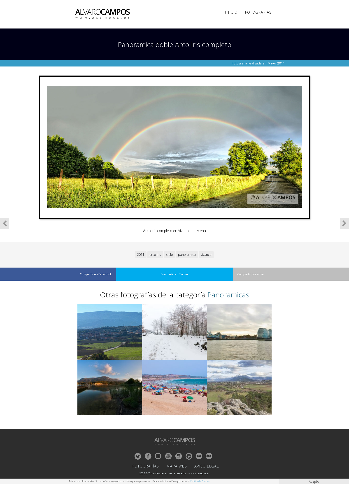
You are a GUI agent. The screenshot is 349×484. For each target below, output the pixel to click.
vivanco (206, 254)
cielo (169, 254)
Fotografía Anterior (4, 223)
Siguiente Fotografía (344, 223)
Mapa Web (176, 466)
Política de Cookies (199, 481)
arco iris (155, 254)
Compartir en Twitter (174, 274)
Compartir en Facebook (96, 274)
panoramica (187, 254)
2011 (140, 254)
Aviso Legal (206, 466)
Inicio (231, 12)
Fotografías (258, 12)
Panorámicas (228, 294)
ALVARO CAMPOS (103, 14)
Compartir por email (250, 274)
